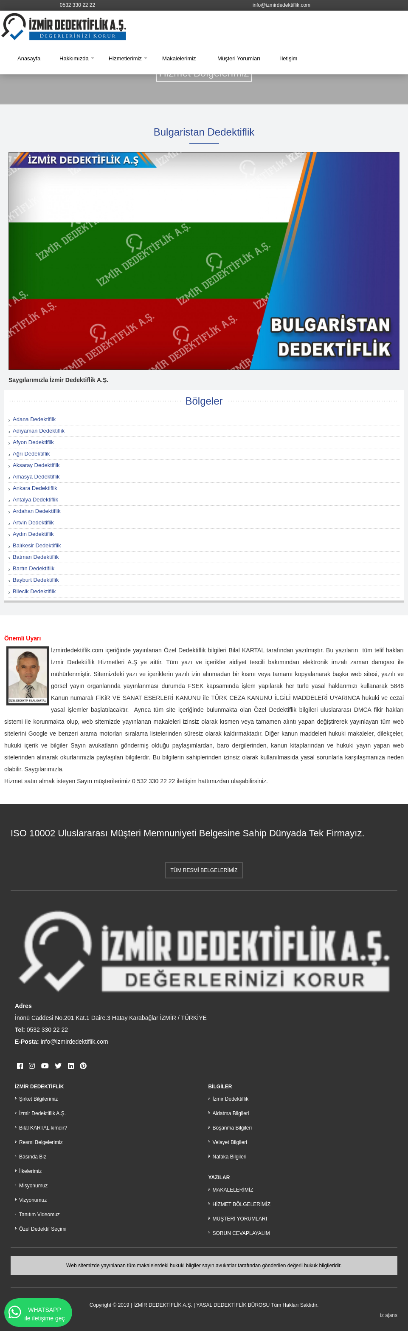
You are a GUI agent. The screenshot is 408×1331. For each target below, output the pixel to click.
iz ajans (388, 1315)
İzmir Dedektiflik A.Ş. (42, 1113)
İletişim (288, 58)
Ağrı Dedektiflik (31, 453)
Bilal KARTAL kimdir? (43, 1128)
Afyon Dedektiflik (33, 442)
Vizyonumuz (33, 1200)
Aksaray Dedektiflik (36, 465)
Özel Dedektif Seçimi (42, 1229)
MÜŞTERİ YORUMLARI (240, 1219)
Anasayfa (28, 58)
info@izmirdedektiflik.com (281, 5)
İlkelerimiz (30, 1171)
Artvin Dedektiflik (33, 522)
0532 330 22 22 (77, 5)
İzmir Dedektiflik (231, 1099)
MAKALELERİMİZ (233, 1190)
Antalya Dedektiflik (35, 499)
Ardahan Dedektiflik (37, 511)
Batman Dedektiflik (36, 557)
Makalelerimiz (179, 58)
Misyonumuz (33, 1186)
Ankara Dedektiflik (35, 488)
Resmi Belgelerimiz (41, 1142)
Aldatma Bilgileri (231, 1113)
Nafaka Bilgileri (230, 1157)
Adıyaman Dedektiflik (39, 431)
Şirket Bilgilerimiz (38, 1099)
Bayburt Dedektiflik (36, 580)
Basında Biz (32, 1157)
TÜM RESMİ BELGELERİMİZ (203, 870)
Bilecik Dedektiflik (34, 591)
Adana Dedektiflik (34, 419)
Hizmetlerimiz (125, 58)
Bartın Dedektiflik (33, 568)
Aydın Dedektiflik (33, 534)
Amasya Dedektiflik (36, 476)
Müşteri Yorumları (238, 58)
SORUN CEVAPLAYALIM (241, 1233)
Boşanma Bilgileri (232, 1128)
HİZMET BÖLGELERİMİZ (241, 1204)
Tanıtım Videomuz (39, 1215)
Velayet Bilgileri (230, 1142)
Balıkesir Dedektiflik (37, 545)
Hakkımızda (74, 58)
